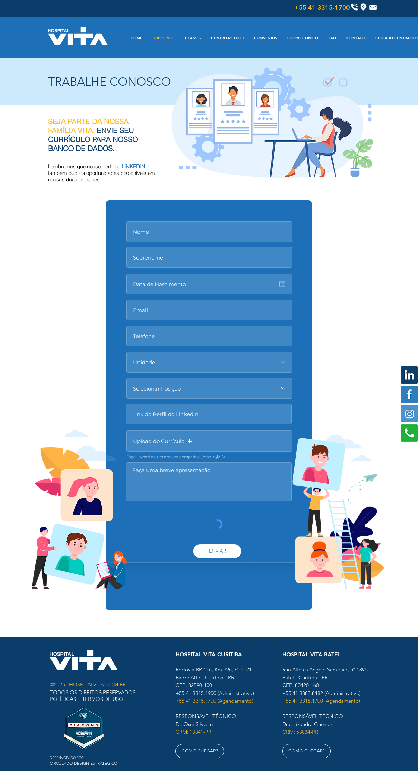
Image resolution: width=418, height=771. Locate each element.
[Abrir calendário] (282, 284)
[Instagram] (409, 413)
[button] (209, 441)
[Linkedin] (409, 375)
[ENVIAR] (217, 551)
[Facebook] (409, 394)
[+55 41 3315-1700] (322, 7)
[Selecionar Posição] (209, 388)
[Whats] (409, 433)
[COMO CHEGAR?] (199, 751)
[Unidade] (209, 362)
